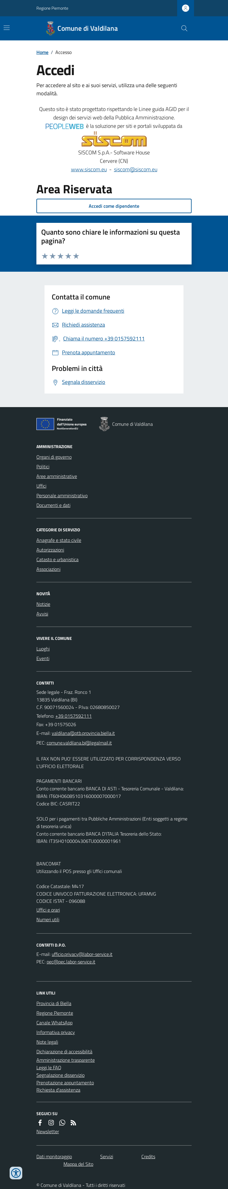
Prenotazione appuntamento (65, 1082)
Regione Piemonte (52, 8)
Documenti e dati (53, 505)
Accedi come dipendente (114, 206)
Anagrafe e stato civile (58, 540)
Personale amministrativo (62, 495)
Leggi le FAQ (48, 1067)
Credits (148, 1156)
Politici (42, 466)
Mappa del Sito (78, 1164)
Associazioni (48, 569)
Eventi (42, 658)
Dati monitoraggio (54, 1156)
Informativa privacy (55, 1032)
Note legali (47, 1041)
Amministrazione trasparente (65, 1060)
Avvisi (42, 613)
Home (42, 52)
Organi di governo (54, 456)
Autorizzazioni (50, 549)
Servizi (106, 1156)
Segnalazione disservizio (60, 1075)
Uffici (41, 485)
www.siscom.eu (89, 169)
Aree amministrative (56, 476)
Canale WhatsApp (54, 1022)
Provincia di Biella (53, 1003)
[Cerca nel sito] (182, 28)
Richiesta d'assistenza (58, 1089)
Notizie (43, 604)
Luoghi (43, 648)
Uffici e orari (48, 909)
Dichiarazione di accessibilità (64, 1051)
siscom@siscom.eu (135, 169)
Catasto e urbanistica (57, 559)
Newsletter (47, 1131)
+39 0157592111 (73, 715)
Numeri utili (47, 919)
